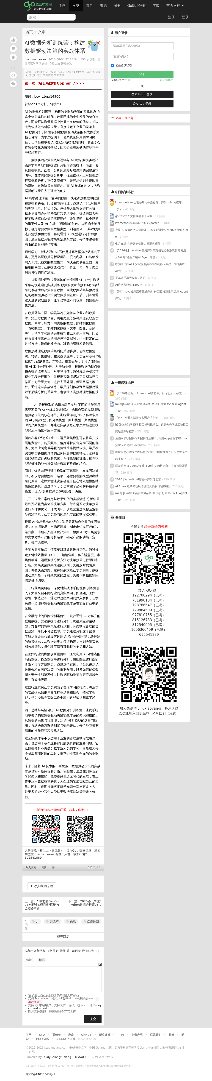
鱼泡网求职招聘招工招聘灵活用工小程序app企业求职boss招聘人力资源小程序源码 (151, 442)
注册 (171, 17)
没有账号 (88, 951)
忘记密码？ (166, 80)
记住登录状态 (121, 65)
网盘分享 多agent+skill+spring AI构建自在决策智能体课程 (151, 469)
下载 (156, 6)
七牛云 (109, 1057)
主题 (62, 6)
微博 (44, 867)
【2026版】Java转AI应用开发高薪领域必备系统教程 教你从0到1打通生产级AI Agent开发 (151, 254)
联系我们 (155, 1034)
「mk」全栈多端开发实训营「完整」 (138, 417)
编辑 (29, 959)
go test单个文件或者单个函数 (133, 216)
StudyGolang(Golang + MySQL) (64, 1057)
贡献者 (56, 1034)
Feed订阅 (42, 1039)
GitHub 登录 (142, 94)
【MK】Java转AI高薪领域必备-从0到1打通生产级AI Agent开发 (151, 295)
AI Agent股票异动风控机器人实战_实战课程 (142, 486)
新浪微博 (104, 1034)
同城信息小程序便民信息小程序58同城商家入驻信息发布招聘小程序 (151, 455)
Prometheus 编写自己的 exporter (137, 223)
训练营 (52, 921)
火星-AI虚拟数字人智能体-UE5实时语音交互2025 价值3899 (151, 233)
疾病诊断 (91, 921)
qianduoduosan (35, 59)
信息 (71, 921)
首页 (29, 32)
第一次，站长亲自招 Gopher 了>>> (54, 83)
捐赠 (171, 1034)
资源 (103, 6)
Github (86, 1034)
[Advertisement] (142, 154)
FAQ (42, 1034)
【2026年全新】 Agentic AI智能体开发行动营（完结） (149, 393)
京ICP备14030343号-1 (40, 1074)
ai (35, 921)
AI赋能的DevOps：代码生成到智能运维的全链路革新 (42, 905)
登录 (185, 17)
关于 (28, 1034)
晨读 (71, 1034)
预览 (41, 959)
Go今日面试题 (124, 118)
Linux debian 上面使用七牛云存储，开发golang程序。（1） (149, 206)
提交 (92, 1019)
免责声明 (137, 1034)
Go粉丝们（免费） (165, 713)
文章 (75, 6)
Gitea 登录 (142, 103)
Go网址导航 (137, 4)
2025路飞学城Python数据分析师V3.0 (86, 903)
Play (121, 1034)
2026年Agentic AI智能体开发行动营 (138, 479)
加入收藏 (31, 867)
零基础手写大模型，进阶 (130, 278)
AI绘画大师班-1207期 (129, 284)
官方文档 (175, 6)
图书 (117, 6)
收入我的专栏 (41, 886)
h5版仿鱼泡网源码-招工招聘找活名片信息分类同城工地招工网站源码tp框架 (152, 428)
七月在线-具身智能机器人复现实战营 (137, 243)
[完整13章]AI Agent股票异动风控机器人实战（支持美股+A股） (151, 268)
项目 (89, 6)
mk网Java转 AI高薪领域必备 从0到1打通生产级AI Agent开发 (150, 407)
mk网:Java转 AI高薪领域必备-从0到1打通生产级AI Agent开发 (151, 497)
